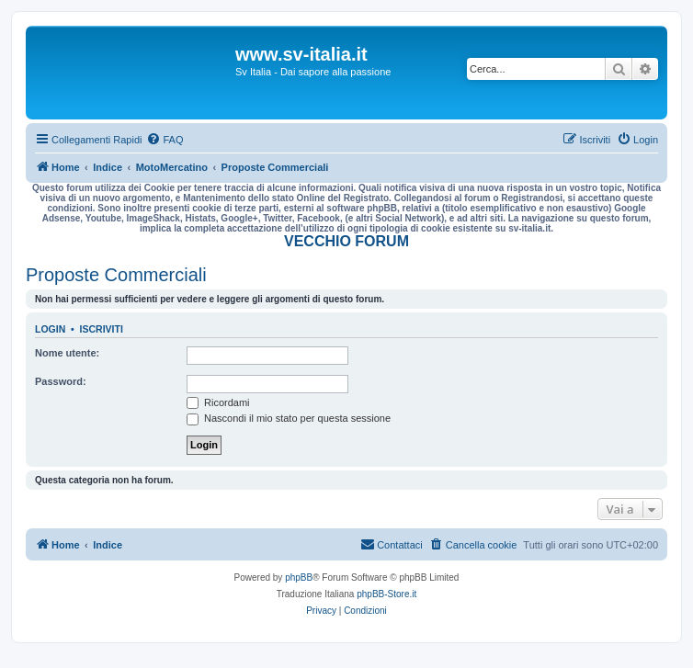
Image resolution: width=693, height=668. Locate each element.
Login (50, 328)
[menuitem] (164, 140)
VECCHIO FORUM (346, 241)
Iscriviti (101, 328)
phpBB (298, 577)
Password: (60, 381)
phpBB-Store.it (386, 594)
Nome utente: (67, 352)
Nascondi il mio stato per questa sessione (289, 418)
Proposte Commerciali (116, 275)
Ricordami (218, 402)
